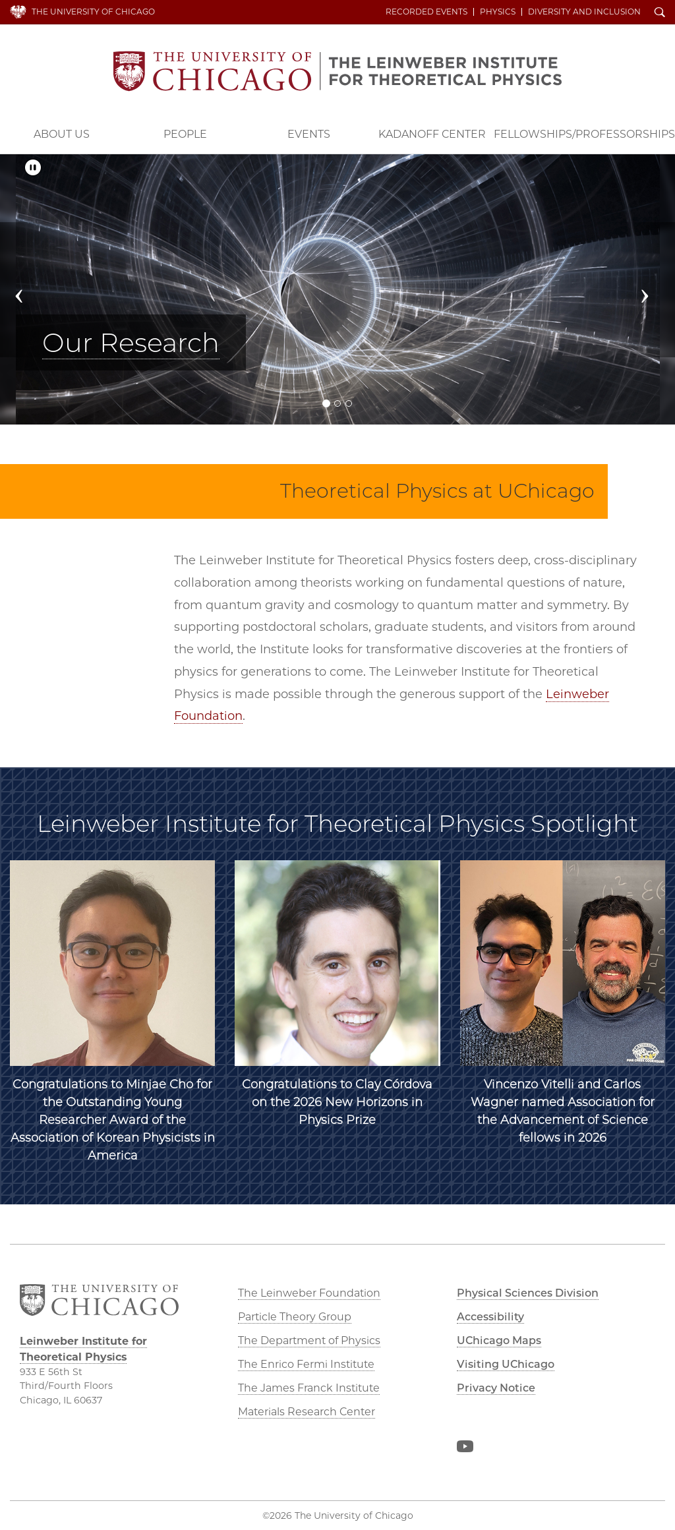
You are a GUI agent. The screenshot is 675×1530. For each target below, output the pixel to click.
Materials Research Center (306, 1411)
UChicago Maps (499, 1340)
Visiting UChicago (505, 1364)
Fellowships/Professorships (584, 134)
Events (308, 134)
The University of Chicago (93, 11)
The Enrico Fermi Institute (306, 1364)
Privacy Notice (496, 1388)
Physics (497, 12)
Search (660, 13)
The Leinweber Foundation (309, 1293)
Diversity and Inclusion (584, 12)
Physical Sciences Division (528, 1293)
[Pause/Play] (33, 167)
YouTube (465, 1449)
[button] (27, 289)
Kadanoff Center (432, 134)
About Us (62, 134)
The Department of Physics (309, 1340)
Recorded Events (426, 12)
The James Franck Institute (309, 1388)
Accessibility (490, 1316)
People (185, 134)
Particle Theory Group (294, 1316)
